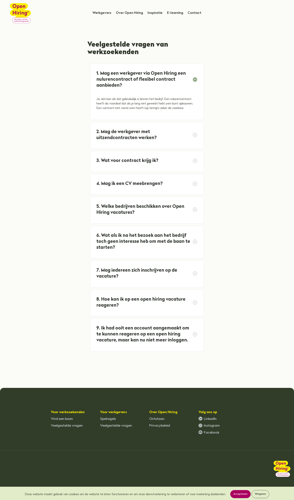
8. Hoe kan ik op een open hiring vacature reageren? (141, 302)
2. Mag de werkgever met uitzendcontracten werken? (126, 135)
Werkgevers (101, 13)
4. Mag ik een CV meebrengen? (129, 184)
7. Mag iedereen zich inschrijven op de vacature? (137, 273)
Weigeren (260, 494)
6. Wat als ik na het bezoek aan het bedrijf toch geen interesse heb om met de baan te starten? (143, 241)
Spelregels (108, 419)
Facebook (209, 432)
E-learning (175, 13)
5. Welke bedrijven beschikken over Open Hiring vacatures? (140, 209)
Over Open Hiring (129, 13)
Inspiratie (155, 13)
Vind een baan (62, 419)
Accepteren (240, 494)
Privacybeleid (159, 426)
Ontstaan (156, 419)
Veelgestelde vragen (67, 426)
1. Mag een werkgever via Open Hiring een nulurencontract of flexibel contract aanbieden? (141, 79)
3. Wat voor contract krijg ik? (127, 161)
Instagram (209, 426)
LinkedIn (208, 419)
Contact (194, 13)
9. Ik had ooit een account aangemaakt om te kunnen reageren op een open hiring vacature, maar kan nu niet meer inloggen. (143, 334)
